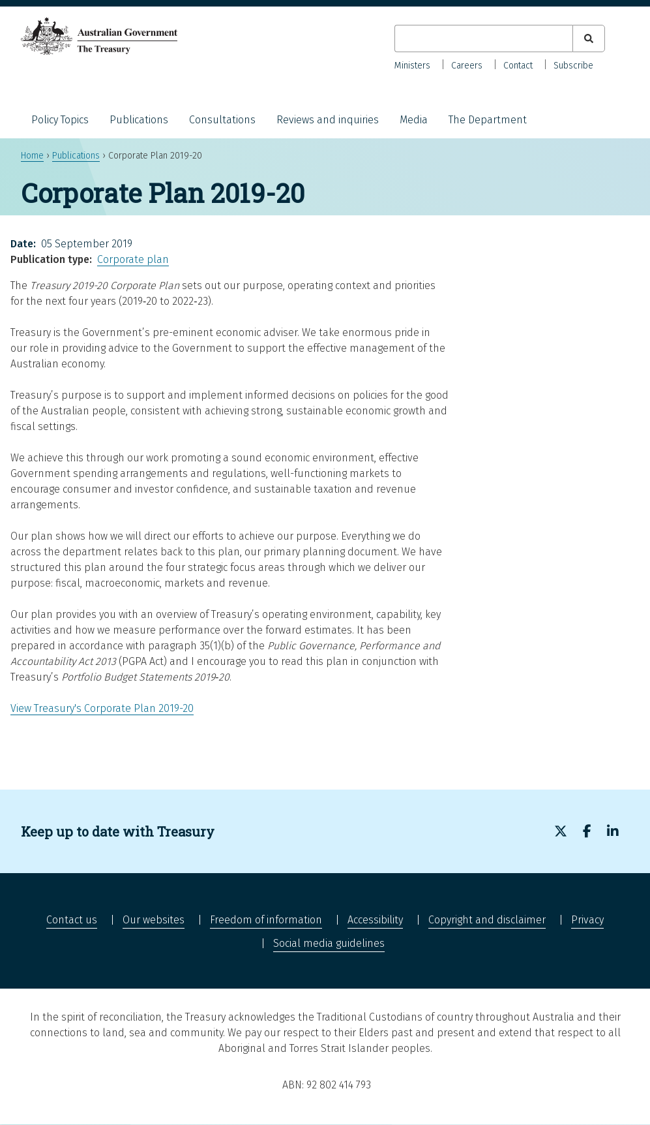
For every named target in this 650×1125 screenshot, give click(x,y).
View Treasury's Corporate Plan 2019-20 (102, 708)
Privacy (587, 920)
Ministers (412, 65)
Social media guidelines (329, 943)
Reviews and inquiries (327, 120)
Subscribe (573, 65)
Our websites (154, 920)
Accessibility (375, 920)
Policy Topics (60, 120)
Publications (139, 120)
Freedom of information (266, 920)
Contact (518, 65)
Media (414, 120)
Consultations (222, 120)
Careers (466, 65)
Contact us (71, 920)
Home (32, 155)
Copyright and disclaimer (487, 920)
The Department (488, 120)
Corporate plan (133, 259)
